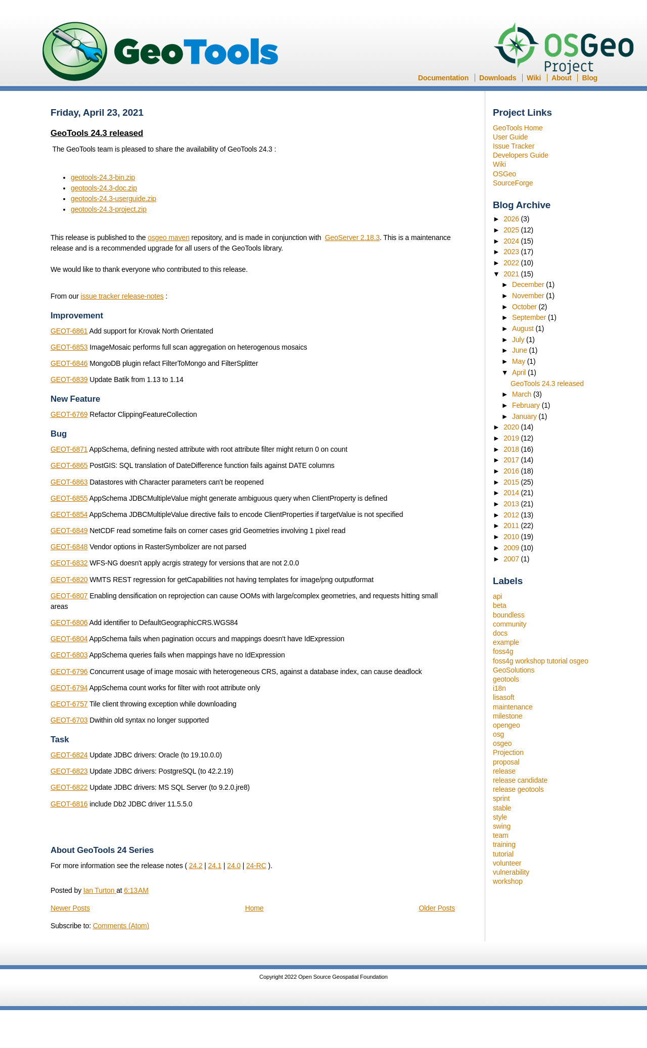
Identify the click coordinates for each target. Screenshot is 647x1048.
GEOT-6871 (69, 449)
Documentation (443, 78)
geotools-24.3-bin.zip (103, 177)
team (501, 835)
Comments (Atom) (121, 926)
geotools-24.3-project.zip (109, 209)
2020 (512, 427)
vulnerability (511, 872)
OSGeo (567, 49)
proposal (506, 762)
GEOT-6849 (69, 531)
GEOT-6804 (69, 639)
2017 (512, 460)
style (500, 817)
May (519, 361)
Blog (589, 78)
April (520, 372)
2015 (512, 482)
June (520, 350)
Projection (508, 752)
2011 (512, 525)
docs (500, 633)
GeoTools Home (518, 128)
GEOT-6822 (69, 787)
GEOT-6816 (69, 804)
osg (498, 734)
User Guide (510, 137)
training (504, 844)
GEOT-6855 (69, 498)
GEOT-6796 (69, 672)
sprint (501, 798)
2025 (512, 230)
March (522, 394)
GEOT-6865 (69, 465)
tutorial (503, 854)
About (561, 78)
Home (254, 908)
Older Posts (437, 908)
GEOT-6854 (69, 514)
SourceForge (513, 183)
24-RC (256, 866)
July (519, 340)
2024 (512, 241)
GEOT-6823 (69, 771)
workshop (508, 881)
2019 (512, 438)
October (525, 307)
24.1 (215, 866)
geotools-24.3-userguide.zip (113, 199)
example (506, 642)
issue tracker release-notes (121, 296)
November (529, 296)
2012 (512, 515)
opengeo (506, 725)
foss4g (503, 651)
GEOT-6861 (69, 331)
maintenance (513, 707)
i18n (499, 688)
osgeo (502, 743)
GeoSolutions (513, 670)
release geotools (518, 789)
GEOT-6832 (69, 563)
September (530, 317)
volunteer (507, 863)
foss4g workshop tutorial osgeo (540, 661)
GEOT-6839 (69, 379)
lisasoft (503, 697)
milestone (508, 716)
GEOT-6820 (69, 580)
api (497, 596)
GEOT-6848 (69, 547)
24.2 (196, 866)
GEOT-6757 (69, 704)
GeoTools (160, 52)
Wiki (534, 78)
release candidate (520, 780)
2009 (512, 548)
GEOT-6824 (69, 755)
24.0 (234, 866)
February (527, 405)
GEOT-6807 (69, 596)
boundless (509, 615)
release (504, 771)
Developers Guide (520, 155)
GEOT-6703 (69, 720)
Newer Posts (70, 908)
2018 (512, 449)
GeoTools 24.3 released (547, 383)
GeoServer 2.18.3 (352, 237)
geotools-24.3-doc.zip (104, 188)
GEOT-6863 (69, 482)
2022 (512, 263)
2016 (512, 471)
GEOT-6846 (69, 363)
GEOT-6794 (69, 688)
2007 (512, 559)
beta (499, 605)
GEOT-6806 (69, 622)
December (529, 284)
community (509, 624)
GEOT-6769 (69, 414)
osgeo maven (169, 237)
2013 (512, 504)
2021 (512, 274)
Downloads (497, 78)
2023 (512, 252)
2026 (512, 219)
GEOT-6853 (69, 347)
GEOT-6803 (69, 655)
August (524, 328)
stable (502, 808)
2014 (512, 493)
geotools (506, 679)
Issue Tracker (513, 146)
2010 (512, 537)
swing (502, 826)
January (525, 416)
